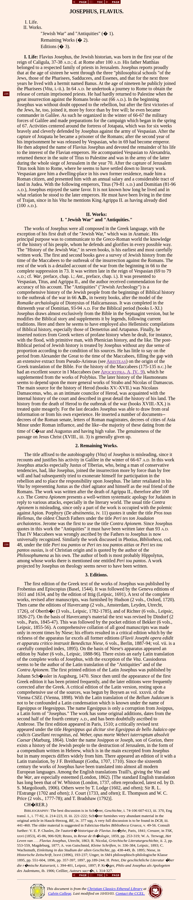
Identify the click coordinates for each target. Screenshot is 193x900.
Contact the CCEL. (130, 893)
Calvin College (59, 893)
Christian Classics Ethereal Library (114, 888)
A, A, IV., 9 (122, 371)
